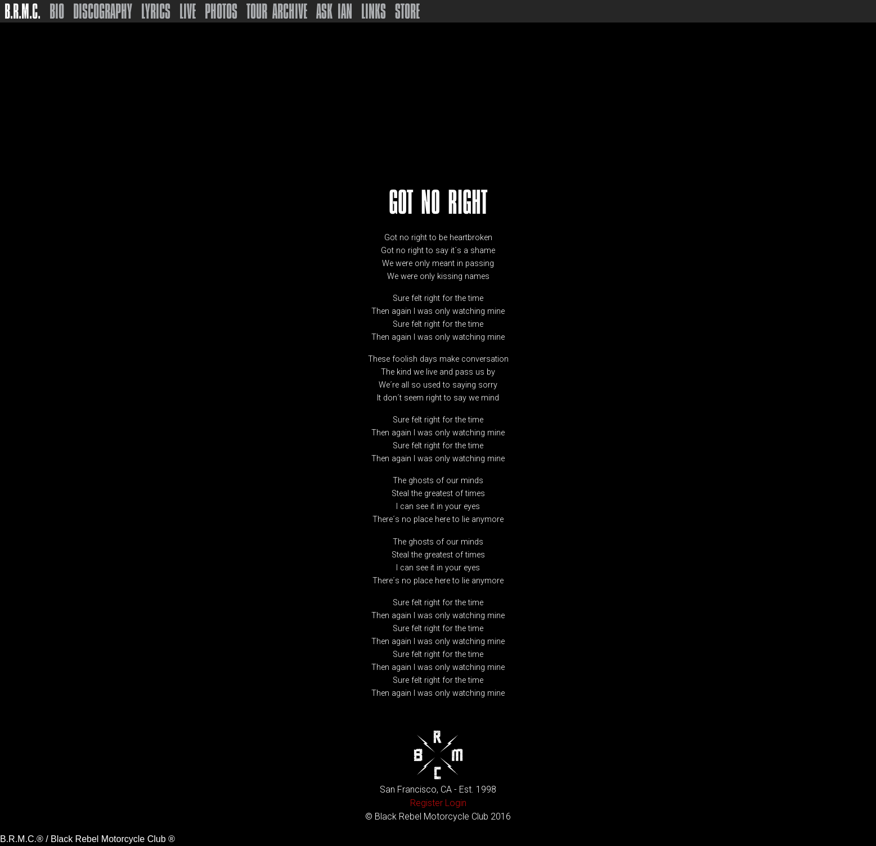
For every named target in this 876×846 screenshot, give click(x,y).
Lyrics (155, 11)
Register (426, 803)
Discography (102, 11)
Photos (221, 11)
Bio (57, 11)
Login (455, 803)
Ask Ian (334, 11)
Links (373, 11)
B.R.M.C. (23, 11)
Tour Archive (276, 11)
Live (187, 11)
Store (407, 11)
